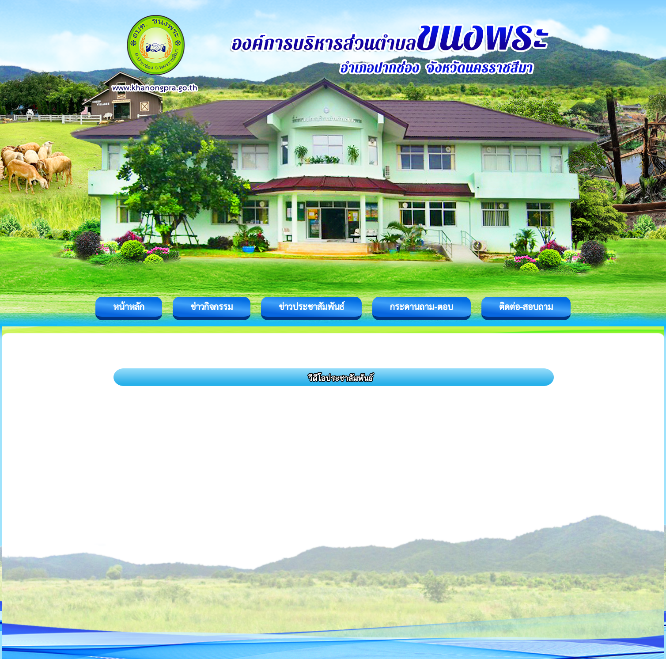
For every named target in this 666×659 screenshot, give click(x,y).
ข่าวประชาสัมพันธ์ (311, 306)
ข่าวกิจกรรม (211, 306)
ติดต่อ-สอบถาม (526, 306)
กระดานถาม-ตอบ (421, 306)
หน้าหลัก (128, 306)
